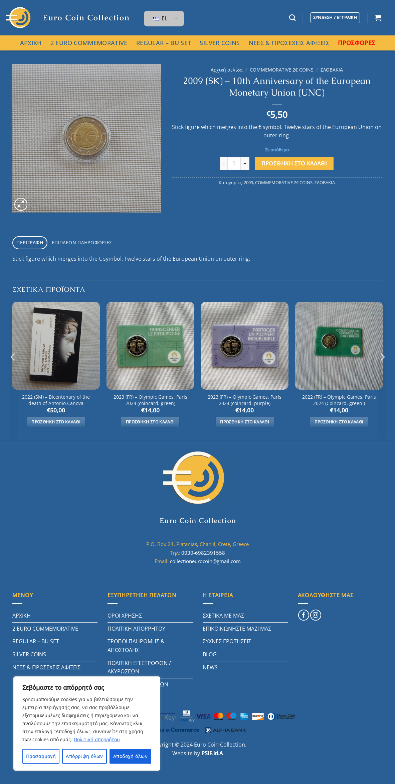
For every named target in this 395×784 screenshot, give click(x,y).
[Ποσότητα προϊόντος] (234, 163)
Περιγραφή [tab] (28, 242)
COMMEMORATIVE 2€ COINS (282, 70)
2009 (248, 182)
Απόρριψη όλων (84, 756)
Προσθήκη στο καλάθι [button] (55, 420)
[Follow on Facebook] (303, 613)
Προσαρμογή (41, 756)
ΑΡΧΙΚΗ (31, 43)
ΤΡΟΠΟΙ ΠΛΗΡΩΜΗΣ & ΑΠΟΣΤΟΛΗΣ (136, 644)
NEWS (210, 665)
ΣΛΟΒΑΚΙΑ (332, 70)
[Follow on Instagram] (315, 613)
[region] (86, 723)
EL (160, 18)
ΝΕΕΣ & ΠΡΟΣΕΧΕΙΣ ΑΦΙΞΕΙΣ (289, 43)
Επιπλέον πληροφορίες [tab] (77, 242)
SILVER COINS (220, 43)
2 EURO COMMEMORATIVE (89, 43)
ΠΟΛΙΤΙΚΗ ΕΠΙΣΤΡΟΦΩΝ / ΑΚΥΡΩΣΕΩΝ (139, 666)
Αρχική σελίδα (227, 70)
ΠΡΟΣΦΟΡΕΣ (356, 43)
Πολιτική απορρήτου (97, 739)
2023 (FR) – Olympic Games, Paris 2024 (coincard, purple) (244, 399)
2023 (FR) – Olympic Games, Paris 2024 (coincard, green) (150, 399)
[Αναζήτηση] (292, 17)
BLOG (210, 653)
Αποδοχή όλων (130, 756)
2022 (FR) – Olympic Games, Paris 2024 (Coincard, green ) (339, 399)
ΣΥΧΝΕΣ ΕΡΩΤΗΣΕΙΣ (227, 640)
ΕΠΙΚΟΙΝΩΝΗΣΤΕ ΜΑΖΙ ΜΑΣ (237, 627)
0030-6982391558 (203, 551)
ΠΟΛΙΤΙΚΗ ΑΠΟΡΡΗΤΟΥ (136, 627)
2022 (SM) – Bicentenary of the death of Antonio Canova (56, 399)
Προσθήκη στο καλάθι (294, 163)
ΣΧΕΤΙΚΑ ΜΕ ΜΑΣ (223, 614)
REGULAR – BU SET (163, 43)
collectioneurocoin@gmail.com (205, 559)
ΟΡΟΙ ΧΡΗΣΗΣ (125, 614)
